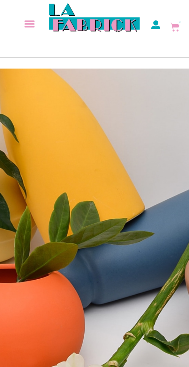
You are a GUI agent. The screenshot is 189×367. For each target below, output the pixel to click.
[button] (29, 23)
